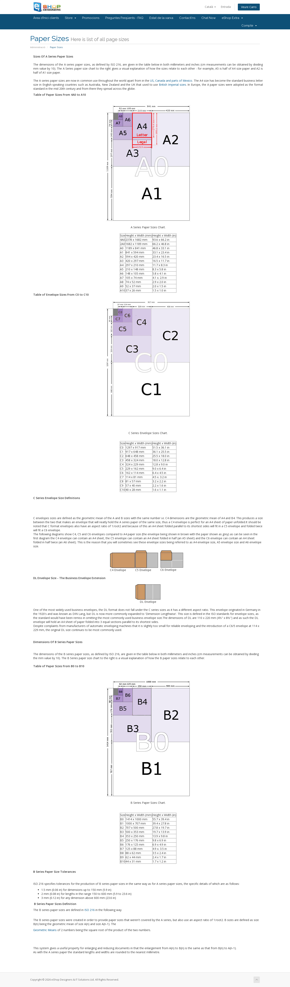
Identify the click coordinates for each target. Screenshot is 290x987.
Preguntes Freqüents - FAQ (124, 18)
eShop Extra (232, 18)
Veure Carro (249, 7)
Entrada (226, 7)
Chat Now (208, 18)
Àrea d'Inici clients (46, 18)
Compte (249, 25)
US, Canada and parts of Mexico (171, 80)
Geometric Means (45, 930)
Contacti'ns (187, 18)
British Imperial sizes (172, 84)
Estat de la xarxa (161, 18)
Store (70, 18)
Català (210, 7)
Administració (37, 47)
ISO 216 (89, 910)
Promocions (90, 18)
